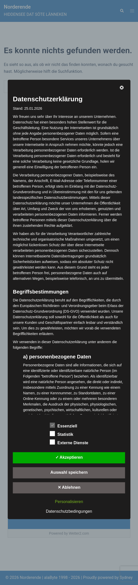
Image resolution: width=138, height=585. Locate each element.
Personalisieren (69, 501)
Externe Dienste (69, 442)
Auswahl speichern (69, 472)
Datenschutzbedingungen (69, 511)
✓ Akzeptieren (69, 457)
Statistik (61, 434)
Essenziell (63, 425)
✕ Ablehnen (69, 487)
